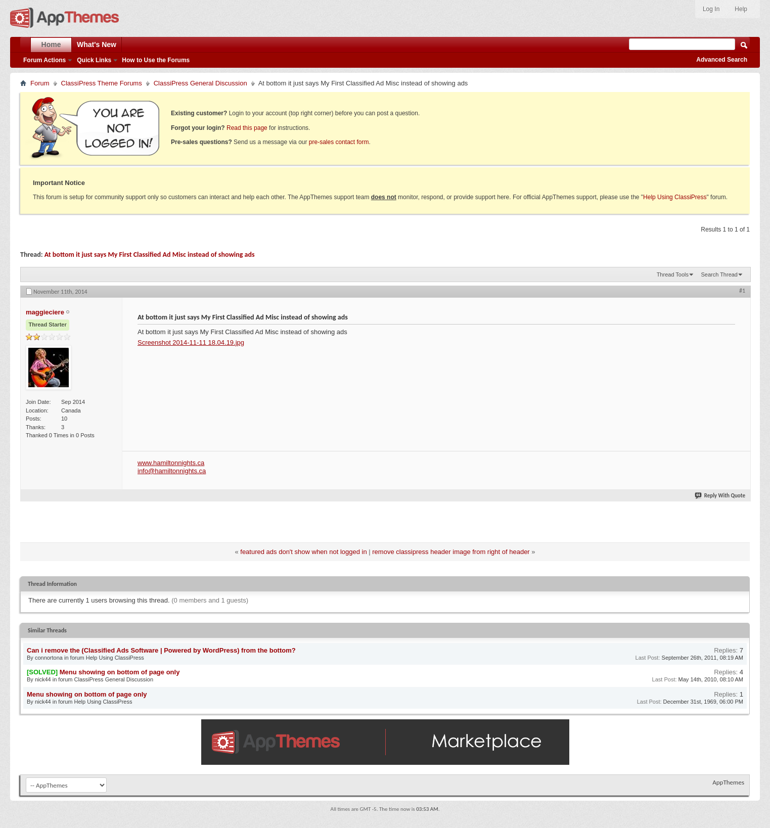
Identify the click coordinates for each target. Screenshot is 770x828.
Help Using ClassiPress (674, 197)
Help (741, 9)
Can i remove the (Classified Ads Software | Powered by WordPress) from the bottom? (161, 650)
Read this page (247, 127)
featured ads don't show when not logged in (303, 552)
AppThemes (728, 782)
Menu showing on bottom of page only (120, 672)
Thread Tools (673, 274)
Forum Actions (44, 60)
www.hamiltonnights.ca (171, 463)
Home (51, 44)
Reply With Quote (720, 495)
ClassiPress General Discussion (200, 83)
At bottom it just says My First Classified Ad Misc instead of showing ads (149, 254)
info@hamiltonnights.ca (172, 471)
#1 (742, 290)
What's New (96, 44)
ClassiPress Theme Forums (101, 83)
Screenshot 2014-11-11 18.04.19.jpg (191, 342)
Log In (711, 9)
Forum (40, 83)
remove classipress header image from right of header (450, 552)
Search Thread (719, 274)
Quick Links (94, 60)
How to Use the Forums (156, 60)
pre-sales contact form (339, 142)
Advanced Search (721, 59)
